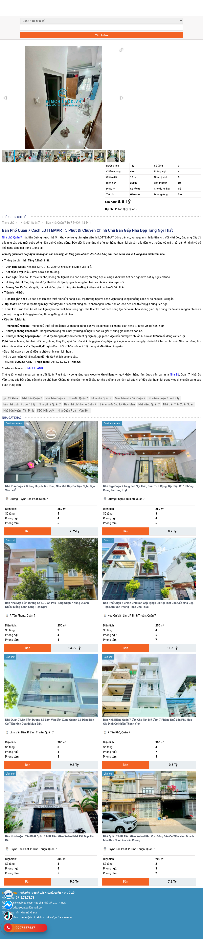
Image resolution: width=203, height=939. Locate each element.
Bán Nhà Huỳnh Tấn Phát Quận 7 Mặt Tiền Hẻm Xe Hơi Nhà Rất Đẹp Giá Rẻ (49, 838)
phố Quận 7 (14, 237)
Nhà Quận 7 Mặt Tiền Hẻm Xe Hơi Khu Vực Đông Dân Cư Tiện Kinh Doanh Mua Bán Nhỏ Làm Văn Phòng (148, 838)
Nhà (4, 237)
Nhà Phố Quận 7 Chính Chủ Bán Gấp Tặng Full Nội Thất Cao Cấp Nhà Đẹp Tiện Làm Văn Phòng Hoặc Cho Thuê (148, 604)
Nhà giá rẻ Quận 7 (50, 404)
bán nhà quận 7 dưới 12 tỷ (19, 404)
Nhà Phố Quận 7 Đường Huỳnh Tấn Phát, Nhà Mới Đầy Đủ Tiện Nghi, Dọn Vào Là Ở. (50, 488)
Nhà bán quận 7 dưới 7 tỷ (164, 398)
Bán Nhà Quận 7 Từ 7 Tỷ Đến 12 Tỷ (67, 222)
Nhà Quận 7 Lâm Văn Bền (73, 410)
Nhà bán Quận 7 (32, 398)
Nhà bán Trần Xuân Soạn (178, 404)
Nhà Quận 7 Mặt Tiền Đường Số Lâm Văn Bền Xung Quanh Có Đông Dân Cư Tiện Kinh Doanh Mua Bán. (49, 721)
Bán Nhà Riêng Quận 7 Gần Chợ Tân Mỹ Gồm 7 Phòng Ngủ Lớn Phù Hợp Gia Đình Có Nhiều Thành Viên (147, 721)
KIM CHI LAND (34, 368)
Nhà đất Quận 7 (30, 222)
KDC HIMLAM (45, 410)
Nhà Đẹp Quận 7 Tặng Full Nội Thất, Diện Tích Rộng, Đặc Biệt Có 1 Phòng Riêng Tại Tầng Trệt (148, 488)
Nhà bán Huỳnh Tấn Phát (18, 410)
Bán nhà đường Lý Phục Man (117, 404)
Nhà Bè (174, 374)
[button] (121, 50)
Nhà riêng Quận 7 (149, 404)
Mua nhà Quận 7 (101, 398)
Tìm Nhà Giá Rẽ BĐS (26, 912)
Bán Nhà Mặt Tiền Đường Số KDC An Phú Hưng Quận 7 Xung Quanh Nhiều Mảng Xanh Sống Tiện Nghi (47, 604)
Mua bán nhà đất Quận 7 (130, 398)
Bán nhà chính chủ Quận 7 (80, 404)
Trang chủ (8, 222)
